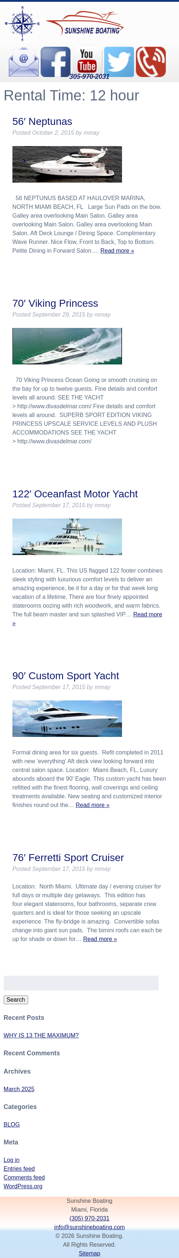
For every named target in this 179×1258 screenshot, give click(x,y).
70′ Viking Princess (55, 303)
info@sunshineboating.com (89, 1227)
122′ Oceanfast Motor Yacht (75, 494)
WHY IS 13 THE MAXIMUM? (41, 1035)
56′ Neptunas (42, 121)
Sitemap (89, 1253)
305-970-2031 (89, 76)
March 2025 (19, 1089)
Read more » (117, 251)
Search (16, 1000)
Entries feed (19, 1169)
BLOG (12, 1124)
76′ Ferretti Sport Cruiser (68, 857)
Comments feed (24, 1177)
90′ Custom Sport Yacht (65, 675)
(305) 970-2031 (89, 1218)
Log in (12, 1160)
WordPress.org (23, 1186)
